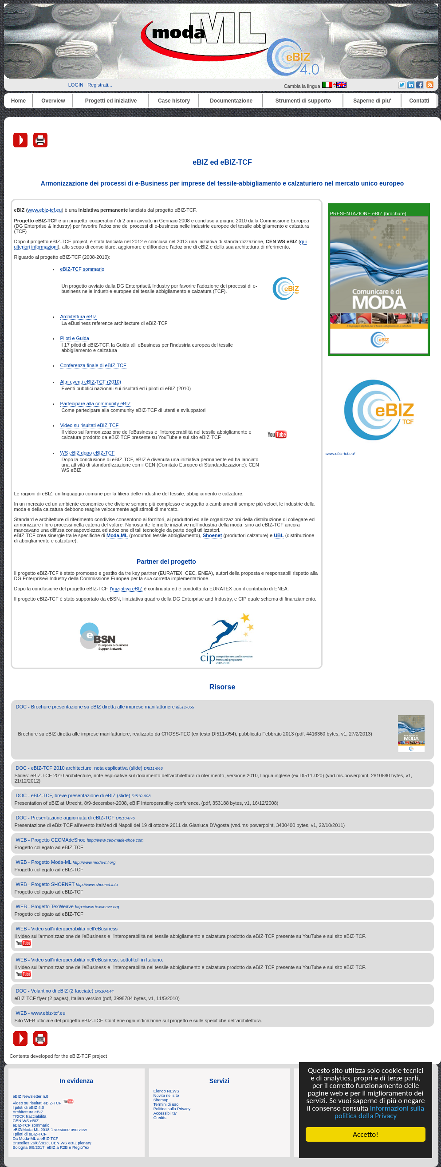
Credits (160, 1118)
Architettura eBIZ (78, 316)
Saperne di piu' (372, 101)
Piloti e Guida (74, 338)
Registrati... (99, 84)
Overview (53, 101)
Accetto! (365, 1134)
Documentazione (231, 101)
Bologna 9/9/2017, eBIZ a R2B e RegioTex (51, 1147)
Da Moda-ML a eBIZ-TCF (36, 1138)
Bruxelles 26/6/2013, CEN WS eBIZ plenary (52, 1143)
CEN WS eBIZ (26, 1121)
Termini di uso (166, 1104)
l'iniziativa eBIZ (126, 588)
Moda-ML (117, 535)
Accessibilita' (165, 1113)
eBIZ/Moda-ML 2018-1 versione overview (50, 1129)
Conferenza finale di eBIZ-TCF (93, 365)
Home (18, 101)
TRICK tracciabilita (30, 1116)
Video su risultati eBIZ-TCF (89, 425)
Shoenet (212, 535)
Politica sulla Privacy (172, 1109)
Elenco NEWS (166, 1091)
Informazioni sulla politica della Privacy (379, 1112)
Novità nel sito (166, 1095)
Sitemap (161, 1100)
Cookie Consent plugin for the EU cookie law (365, 1150)
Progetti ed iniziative (111, 101)
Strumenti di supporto (303, 101)
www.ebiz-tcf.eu (45, 210)
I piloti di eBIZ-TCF (30, 1134)
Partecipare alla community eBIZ (95, 403)
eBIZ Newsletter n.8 (30, 1096)
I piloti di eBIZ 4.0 (28, 1107)
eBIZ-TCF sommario (82, 269)
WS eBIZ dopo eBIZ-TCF (87, 452)
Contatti (419, 101)
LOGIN (75, 84)
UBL (279, 535)
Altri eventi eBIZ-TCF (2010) (91, 381)
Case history (174, 101)
